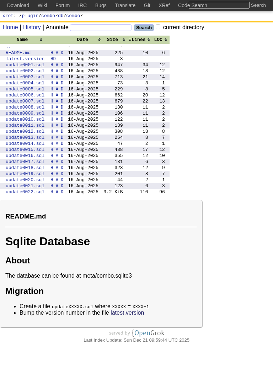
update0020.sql (25, 205)
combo (48, 16)
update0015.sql (25, 169)
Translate (125, 5)
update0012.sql (25, 148)
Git (147, 5)
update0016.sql (25, 176)
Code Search (192, 5)
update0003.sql (25, 84)
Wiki (42, 5)
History (29, 28)
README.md (18, 55)
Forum (62, 5)
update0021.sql (25, 212)
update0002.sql (25, 77)
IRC (82, 5)
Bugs (101, 5)
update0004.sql (25, 91)
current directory (180, 28)
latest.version (25, 62)
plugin (30, 16)
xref (8, 16)
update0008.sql (25, 119)
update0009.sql (25, 127)
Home (10, 28)
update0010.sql (25, 134)
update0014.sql (25, 162)
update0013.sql (25, 155)
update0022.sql (25, 219)
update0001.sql (25, 70)
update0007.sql (25, 112)
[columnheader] (25, 40)
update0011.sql (25, 141)
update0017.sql (25, 183)
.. (8, 48)
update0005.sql (25, 98)
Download (18, 5)
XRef (164, 5)
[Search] (101, 28)
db (61, 16)
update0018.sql (25, 191)
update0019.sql (25, 198)
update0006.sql (25, 105)
